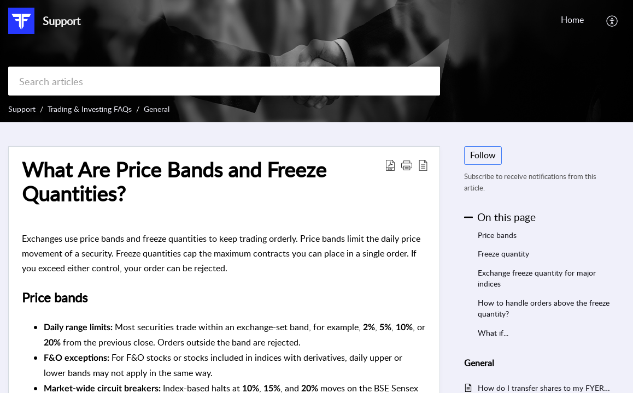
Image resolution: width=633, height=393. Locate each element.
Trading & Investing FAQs (90, 109)
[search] (224, 81)
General (156, 109)
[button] (612, 20)
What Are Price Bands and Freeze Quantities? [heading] (174, 182)
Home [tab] (572, 20)
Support (22, 109)
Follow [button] (483, 155)
